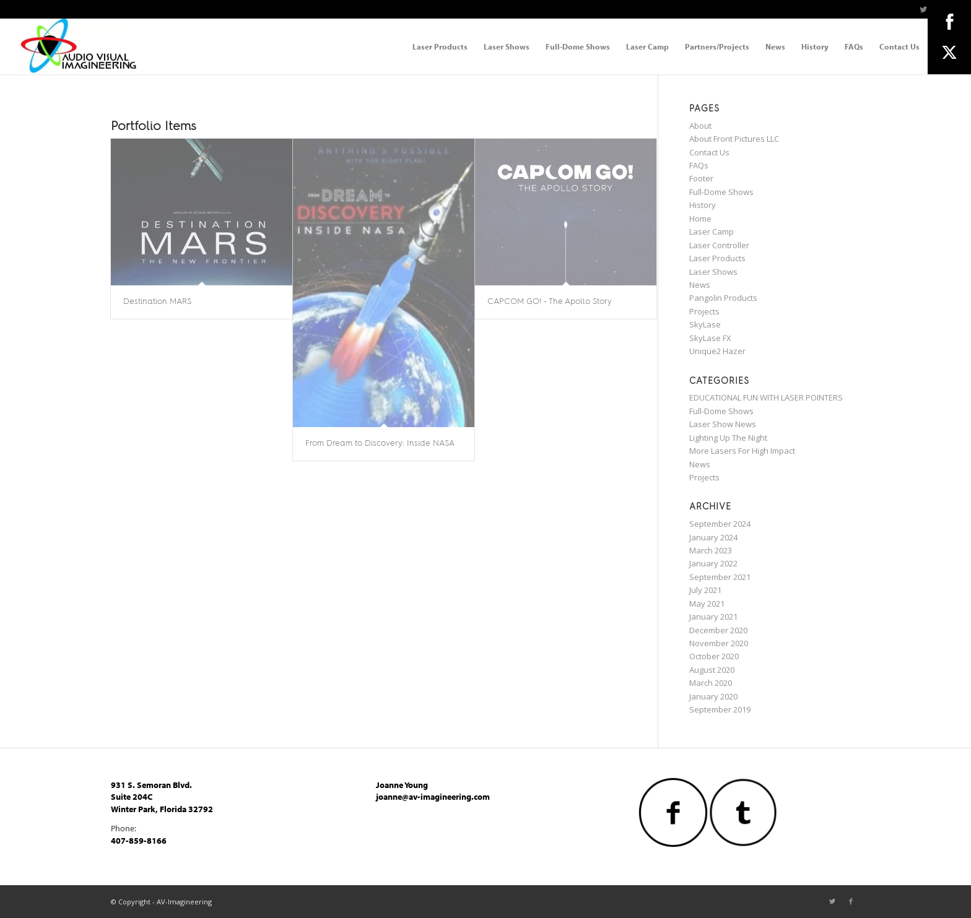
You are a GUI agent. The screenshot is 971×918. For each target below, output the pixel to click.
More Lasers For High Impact (742, 450)
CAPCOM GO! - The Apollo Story (549, 302)
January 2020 (713, 696)
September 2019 (720, 709)
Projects (704, 311)
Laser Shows (713, 271)
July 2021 (705, 589)
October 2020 (714, 656)
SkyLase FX (710, 338)
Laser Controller (719, 245)
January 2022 (713, 563)
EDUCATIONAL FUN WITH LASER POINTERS (766, 397)
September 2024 (720, 523)
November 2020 (718, 643)
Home (700, 218)
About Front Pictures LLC (734, 138)
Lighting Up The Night (728, 437)
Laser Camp (711, 231)
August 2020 (711, 669)
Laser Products (717, 258)
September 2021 (720, 576)
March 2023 (710, 550)
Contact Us (709, 152)
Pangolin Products (723, 297)
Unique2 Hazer (717, 351)
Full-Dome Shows (721, 191)
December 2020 (718, 630)
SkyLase (705, 324)
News (699, 284)
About (700, 125)
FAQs (698, 165)
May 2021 (707, 603)
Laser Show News (722, 424)
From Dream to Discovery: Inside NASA (380, 444)
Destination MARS (157, 302)
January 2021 (713, 616)
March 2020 (710, 682)
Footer (701, 178)
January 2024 (713, 537)
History (702, 204)
